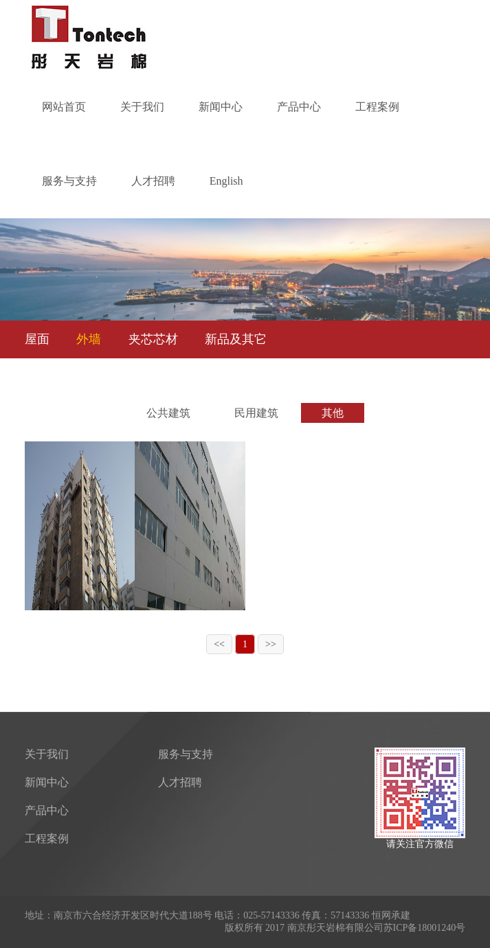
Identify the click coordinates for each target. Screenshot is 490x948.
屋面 (37, 339)
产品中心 (299, 107)
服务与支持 (69, 181)
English (226, 181)
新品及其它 (236, 339)
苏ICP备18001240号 (424, 928)
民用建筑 (256, 413)
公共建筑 (168, 413)
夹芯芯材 (153, 339)
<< (219, 644)
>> (270, 644)
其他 (333, 413)
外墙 (88, 339)
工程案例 (377, 107)
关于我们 (142, 107)
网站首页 (64, 107)
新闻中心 (221, 107)
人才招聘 (153, 181)
